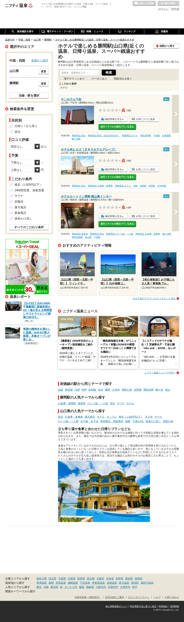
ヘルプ (157, 597)
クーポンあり (99, 78)
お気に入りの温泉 (144, 3)
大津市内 (125, 587)
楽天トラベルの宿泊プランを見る (117, 126)
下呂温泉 (85, 582)
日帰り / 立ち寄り (26, 126)
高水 (100, 389)
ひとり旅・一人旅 (97, 403)
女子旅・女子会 (89, 421)
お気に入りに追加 (145, 119)
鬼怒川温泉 (147, 582)
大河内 (116, 389)
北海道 (110, 578)
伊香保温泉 (98, 582)
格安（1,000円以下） (131, 416)
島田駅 (143, 186)
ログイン (163, 8)
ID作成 (175, 8)
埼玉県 (52, 578)
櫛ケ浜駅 (76, 139)
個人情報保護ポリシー (116, 606)
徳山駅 (88, 237)
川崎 (46, 587)
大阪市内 (101, 587)
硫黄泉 (82, 403)
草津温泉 (41, 582)
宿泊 (112, 403)
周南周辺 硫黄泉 (80, 234)
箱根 (51, 582)
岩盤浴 (19, 201)
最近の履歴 (168, 3)
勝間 (107, 389)
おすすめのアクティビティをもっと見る (154, 298)
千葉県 (62, 578)
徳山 (167, 389)
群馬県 (81, 578)
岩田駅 (151, 186)
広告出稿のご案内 (114, 597)
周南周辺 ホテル (130, 135)
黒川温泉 (124, 582)
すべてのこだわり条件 (29, 227)
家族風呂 (20, 212)
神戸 (134, 587)
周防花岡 (148, 389)
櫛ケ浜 (159, 389)
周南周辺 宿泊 (79, 135)
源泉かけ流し (153, 421)
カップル (112, 416)
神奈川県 (41, 578)
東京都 (91, 578)
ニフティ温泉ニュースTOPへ (160, 372)
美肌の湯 (168, 421)
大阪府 (100, 578)
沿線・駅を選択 (29, 95)
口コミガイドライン (139, 597)
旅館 (127, 421)
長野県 (119, 578)
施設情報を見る (113, 119)
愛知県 (129, 578)
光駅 (135, 186)
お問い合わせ (172, 597)
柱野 (84, 389)
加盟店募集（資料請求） (88, 597)
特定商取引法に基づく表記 (143, 606)
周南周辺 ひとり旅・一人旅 (119, 234)
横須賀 (54, 587)
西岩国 (69, 389)
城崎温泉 (73, 582)
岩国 (60, 389)
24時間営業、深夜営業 (29, 190)
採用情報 (174, 606)
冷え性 (149, 416)
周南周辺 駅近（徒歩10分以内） (104, 135)
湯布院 (135, 582)
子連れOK (138, 421)
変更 (43, 71)
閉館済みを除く (123, 78)
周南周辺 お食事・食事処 (100, 186)
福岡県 (138, 578)
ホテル (130, 403)
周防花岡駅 (145, 135)
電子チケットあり (74, 78)
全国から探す (40, 60)
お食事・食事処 (67, 403)
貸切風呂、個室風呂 (111, 421)
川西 (77, 389)
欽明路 (92, 389)
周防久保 (127, 389)
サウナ (121, 403)
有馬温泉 (61, 582)
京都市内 (113, 587)
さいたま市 (70, 587)
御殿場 (90, 587)
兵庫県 (71, 578)
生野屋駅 (166, 135)
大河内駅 (161, 186)
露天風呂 (90, 416)
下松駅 (156, 135)
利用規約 (163, 606)
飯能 (81, 587)
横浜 (39, 587)
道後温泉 (112, 582)
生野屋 (137, 389)
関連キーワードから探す (20, 591)
